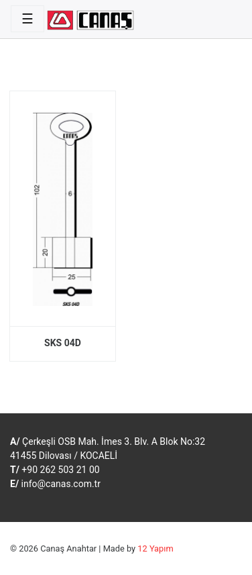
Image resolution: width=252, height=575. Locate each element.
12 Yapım (155, 548)
